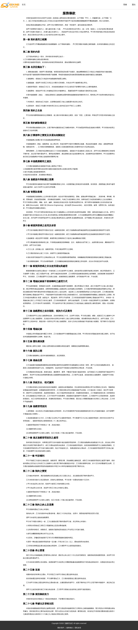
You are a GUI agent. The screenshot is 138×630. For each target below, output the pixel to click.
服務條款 (69, 628)
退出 (134, 5)
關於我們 (61, 628)
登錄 (125, 5)
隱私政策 (78, 628)
